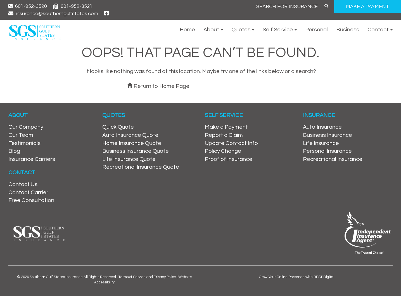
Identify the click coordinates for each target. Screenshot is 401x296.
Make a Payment (226, 127)
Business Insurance (327, 135)
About (213, 29)
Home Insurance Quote (131, 143)
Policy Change (223, 151)
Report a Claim (224, 135)
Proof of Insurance (228, 159)
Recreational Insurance (332, 159)
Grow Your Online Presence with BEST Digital (296, 277)
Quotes (242, 29)
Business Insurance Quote (135, 151)
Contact (380, 29)
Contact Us (22, 184)
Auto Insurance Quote (130, 135)
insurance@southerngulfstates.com (53, 13)
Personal (316, 29)
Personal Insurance (327, 151)
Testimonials (24, 143)
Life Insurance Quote (129, 159)
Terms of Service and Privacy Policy (147, 277)
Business (347, 29)
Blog (14, 151)
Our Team (20, 135)
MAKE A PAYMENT (367, 6)
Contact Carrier (28, 192)
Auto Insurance (322, 127)
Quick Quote (118, 127)
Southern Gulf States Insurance (56, 277)
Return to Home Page (158, 86)
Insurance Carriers (31, 159)
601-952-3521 (72, 6)
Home (187, 29)
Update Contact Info (231, 143)
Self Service (280, 29)
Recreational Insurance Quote (140, 167)
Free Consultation (31, 200)
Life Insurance (321, 143)
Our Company (25, 127)
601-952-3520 (27, 6)
